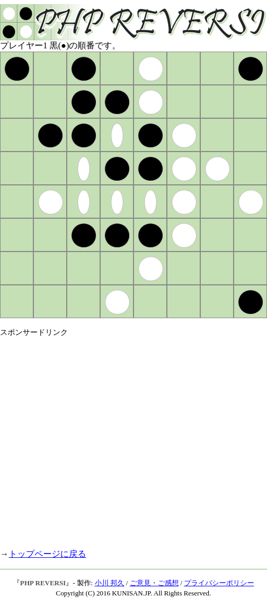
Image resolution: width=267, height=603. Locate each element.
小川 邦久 (109, 583)
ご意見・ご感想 (154, 583)
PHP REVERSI (43, 583)
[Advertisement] (101, 438)
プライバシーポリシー (219, 583)
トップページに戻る (47, 553)
